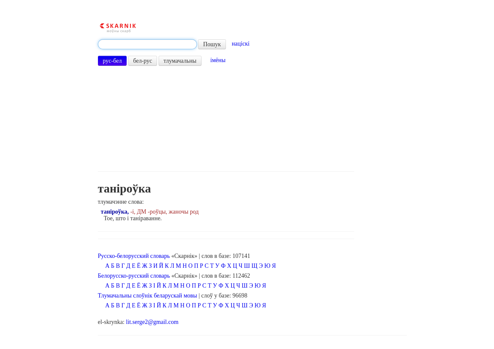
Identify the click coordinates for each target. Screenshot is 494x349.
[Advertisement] (226, 118)
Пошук (212, 44)
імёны (218, 60)
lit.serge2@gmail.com (152, 322)
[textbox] (147, 44)
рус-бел (112, 60)
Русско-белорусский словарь (134, 256)
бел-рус (142, 60)
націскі (241, 43)
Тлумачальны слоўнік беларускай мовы (147, 295)
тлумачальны (180, 60)
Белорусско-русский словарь (134, 275)
